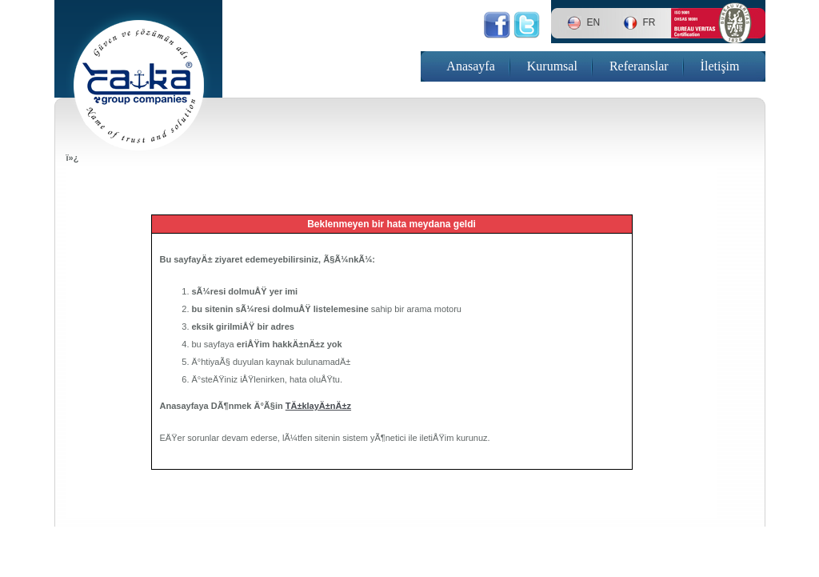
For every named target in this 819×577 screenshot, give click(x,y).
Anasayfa (470, 66)
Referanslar (639, 66)
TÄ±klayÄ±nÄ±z (318, 406)
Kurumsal (552, 66)
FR (649, 22)
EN (594, 22)
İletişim (720, 66)
